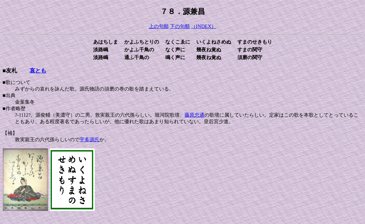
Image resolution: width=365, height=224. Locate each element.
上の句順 (159, 26)
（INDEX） (204, 26)
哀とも (38, 71)
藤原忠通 (194, 115)
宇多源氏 (89, 139)
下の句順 (180, 26)
